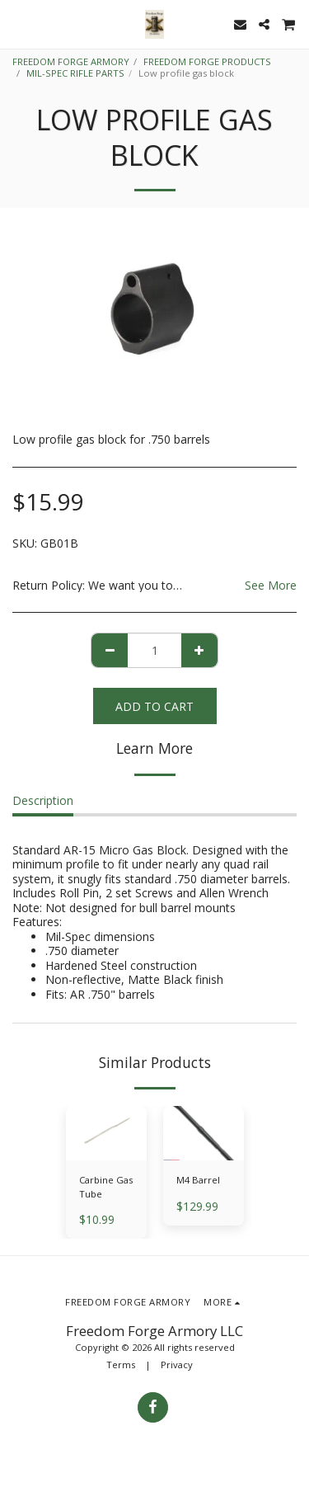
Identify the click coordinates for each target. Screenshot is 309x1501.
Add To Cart (154, 706)
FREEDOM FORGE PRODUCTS (207, 61)
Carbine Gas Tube (106, 1187)
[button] (18, 23)
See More (271, 585)
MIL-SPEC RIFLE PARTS (75, 73)
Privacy (177, 1364)
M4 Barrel (198, 1180)
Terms (120, 1364)
